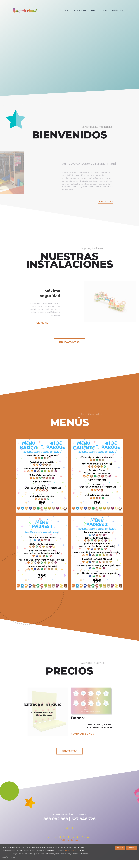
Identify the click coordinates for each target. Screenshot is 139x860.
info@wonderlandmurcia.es (69, 813)
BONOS (105, 11)
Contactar (105, 201)
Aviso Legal (53, 837)
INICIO (66, 11)
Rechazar (131, 848)
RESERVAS (94, 11)
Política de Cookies (69, 840)
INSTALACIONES (79, 11)
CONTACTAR (117, 11)
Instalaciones (69, 341)
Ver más (42, 322)
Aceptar (120, 848)
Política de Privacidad (70, 837)
